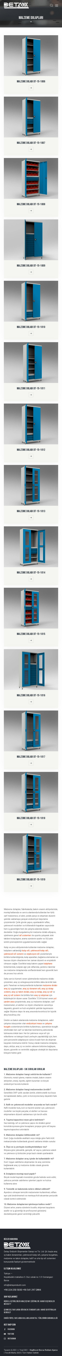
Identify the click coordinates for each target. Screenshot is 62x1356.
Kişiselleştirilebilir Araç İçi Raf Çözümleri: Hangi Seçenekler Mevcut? (29, 1302)
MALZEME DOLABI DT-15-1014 (31, 572)
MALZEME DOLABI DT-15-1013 (31, 511)
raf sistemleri (25, 935)
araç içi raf (47, 992)
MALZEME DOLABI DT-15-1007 (31, 143)
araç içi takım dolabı (20, 992)
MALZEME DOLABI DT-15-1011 (31, 388)
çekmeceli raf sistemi (13, 954)
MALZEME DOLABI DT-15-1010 (31, 327)
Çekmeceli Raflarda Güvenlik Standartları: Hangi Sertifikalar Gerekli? (30, 1311)
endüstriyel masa (34, 1023)
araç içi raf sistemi (12, 995)
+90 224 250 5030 (13, 1289)
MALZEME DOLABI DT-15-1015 (31, 634)
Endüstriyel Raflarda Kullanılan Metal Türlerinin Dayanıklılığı (31, 1318)
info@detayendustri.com (15, 1285)
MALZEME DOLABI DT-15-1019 (31, 879)
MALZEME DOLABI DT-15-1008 (31, 204)
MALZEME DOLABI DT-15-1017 (31, 757)
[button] (56, 5)
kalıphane (48, 963)
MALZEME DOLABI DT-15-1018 (31, 818)
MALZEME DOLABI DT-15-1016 (31, 695)
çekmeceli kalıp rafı (39, 950)
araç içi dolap (36, 992)
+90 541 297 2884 (32, 1289)
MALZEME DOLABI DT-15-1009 (31, 265)
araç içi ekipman (41, 995)
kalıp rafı (26, 950)
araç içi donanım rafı (32, 988)
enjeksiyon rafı (33, 954)
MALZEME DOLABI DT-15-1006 (31, 81)
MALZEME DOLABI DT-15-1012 (31, 450)
